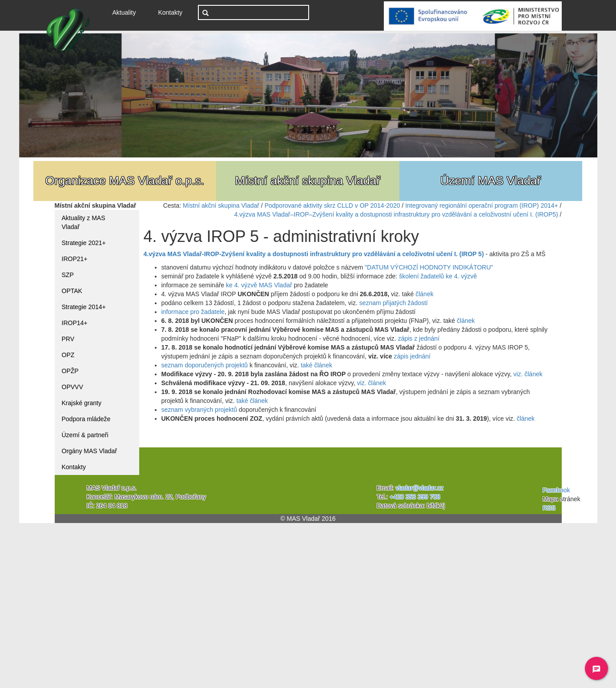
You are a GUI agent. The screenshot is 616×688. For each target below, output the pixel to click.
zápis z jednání (418, 338)
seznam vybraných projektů (199, 409)
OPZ (68, 354)
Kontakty (170, 12)
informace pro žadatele (193, 311)
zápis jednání (412, 356)
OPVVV (72, 386)
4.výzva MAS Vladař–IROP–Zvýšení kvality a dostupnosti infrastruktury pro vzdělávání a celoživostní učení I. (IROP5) (396, 214)
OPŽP (70, 370)
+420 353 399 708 (415, 496)
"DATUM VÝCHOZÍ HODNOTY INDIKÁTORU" (429, 267)
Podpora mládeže (86, 418)
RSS (549, 507)
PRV (68, 338)
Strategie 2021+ (84, 242)
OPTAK (72, 290)
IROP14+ (75, 322)
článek (424, 294)
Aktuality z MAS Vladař (83, 222)
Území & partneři (85, 435)
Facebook (556, 490)
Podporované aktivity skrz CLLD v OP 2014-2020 (332, 205)
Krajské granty (81, 402)
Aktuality (128, 12)
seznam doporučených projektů (204, 365)
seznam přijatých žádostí (393, 302)
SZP (68, 274)
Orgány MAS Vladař (89, 451)
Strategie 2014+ (84, 306)
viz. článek (527, 374)
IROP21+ (75, 258)
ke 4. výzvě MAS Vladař (259, 285)
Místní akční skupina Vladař (221, 205)
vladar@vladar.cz (420, 487)
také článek (316, 365)
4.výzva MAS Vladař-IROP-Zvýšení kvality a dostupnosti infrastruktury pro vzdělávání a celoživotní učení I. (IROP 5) (314, 253)
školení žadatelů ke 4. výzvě (438, 276)
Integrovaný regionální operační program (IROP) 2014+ (481, 205)
